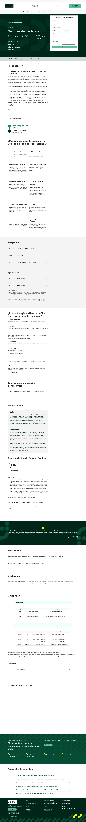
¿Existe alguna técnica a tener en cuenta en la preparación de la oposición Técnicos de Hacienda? (43, 790)
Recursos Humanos (48, 810)
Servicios (55, 6)
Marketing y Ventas (48, 809)
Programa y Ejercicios (17, 11)
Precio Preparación (20, 669)
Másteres (17, 6)
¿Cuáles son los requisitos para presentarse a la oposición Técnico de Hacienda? (43, 775)
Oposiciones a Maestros (31, 803)
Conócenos (49, 6)
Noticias (17, 1)
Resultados (39, 11)
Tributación (46, 812)
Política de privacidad (66, 800)
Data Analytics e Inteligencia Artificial (52, 802)
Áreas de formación (45, 1)
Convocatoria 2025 (14, 470)
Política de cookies (66, 802)
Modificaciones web (13, 816)
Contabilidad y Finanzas (49, 800)
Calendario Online (20, 602)
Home (27, 800)
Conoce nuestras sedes (68, 744)
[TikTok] (74, 808)
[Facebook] (64, 808)
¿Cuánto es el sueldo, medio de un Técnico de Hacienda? (43, 783)
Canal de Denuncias (66, 803)
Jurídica (45, 806)
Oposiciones (23, 6)
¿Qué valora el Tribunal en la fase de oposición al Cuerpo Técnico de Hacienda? (43, 793)
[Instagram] (71, 808)
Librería (12, 1)
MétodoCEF (26, 11)
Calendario (45, 11)
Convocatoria (33, 11)
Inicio (9, 19)
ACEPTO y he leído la (64, 44)
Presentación (9, 11)
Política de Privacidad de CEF (68, 44)
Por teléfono (48, 744)
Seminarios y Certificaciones (35, 6)
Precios (50, 11)
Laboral (45, 807)
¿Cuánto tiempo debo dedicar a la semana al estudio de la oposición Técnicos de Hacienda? (43, 786)
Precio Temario (19, 673)
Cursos (29, 6)
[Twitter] (62, 808)
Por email (57, 744)
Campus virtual (36, 1)
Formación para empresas (26, 1)
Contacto (8, 1)
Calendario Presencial (21, 625)
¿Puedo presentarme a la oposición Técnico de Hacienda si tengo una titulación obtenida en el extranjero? (43, 779)
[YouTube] (69, 808)
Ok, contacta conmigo (75, 6)
